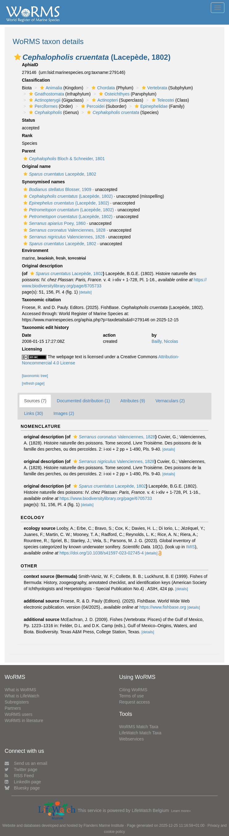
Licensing (32, 349)
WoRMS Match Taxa (138, 726)
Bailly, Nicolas (165, 341)
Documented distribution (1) (83, 400)
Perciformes (42, 106)
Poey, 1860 (53, 223)
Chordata (102, 87)
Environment (35, 250)
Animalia (50, 87)
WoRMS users (18, 714)
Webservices (131, 739)
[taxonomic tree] (35, 376)
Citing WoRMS (133, 689)
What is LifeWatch (22, 695)
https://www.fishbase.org (162, 607)
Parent (28, 150)
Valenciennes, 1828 (63, 230)
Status (28, 120)
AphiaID (30, 64)
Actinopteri (104, 100)
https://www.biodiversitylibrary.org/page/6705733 (105, 498)
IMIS (190, 546)
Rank (27, 135)
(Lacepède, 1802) (67, 196)
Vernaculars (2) (170, 400)
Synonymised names (43, 181)
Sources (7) (35, 400)
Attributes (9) (132, 400)
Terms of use (131, 695)
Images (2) (63, 413)
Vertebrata (153, 87)
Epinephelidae (150, 106)
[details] (85, 292)
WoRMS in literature (24, 720)
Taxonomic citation (41, 299)
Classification (36, 80)
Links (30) (33, 413)
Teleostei (162, 100)
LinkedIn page (23, 781)
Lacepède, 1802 (59, 174)
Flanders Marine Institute (104, 825)
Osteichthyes (113, 93)
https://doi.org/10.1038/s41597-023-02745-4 (101, 552)
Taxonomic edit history (45, 327)
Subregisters (17, 702)
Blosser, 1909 (56, 189)
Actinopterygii (43, 100)
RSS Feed (19, 775)
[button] (17, 57)
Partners (13, 708)
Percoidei (92, 106)
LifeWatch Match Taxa (140, 732)
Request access (134, 702)
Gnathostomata (45, 93)
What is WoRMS (20, 689)
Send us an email (26, 763)
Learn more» (180, 811)
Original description (42, 265)
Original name (36, 166)
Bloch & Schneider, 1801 (63, 158)
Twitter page (21, 769)
